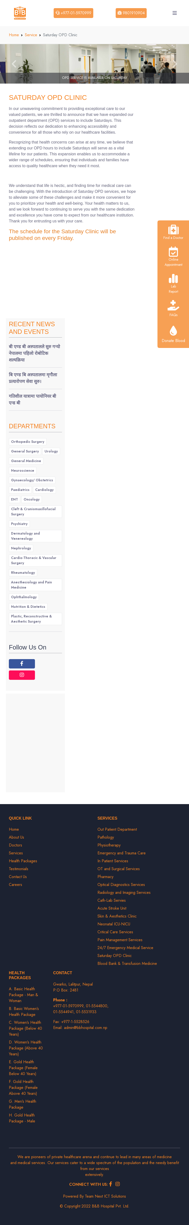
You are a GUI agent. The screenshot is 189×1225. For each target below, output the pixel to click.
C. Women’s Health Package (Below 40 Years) (25, 1028)
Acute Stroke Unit (111, 908)
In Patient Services (112, 861)
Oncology (32, 499)
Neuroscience (22, 470)
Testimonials (18, 869)
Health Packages (23, 861)
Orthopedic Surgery (27, 441)
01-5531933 (86, 1012)
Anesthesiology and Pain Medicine (31, 585)
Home (14, 35)
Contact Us (18, 877)
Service (31, 35)
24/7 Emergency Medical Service (125, 948)
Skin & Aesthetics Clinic (117, 916)
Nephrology (21, 548)
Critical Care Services (115, 932)
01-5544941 (63, 1012)
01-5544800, (97, 1006)
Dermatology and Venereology (25, 536)
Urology (51, 451)
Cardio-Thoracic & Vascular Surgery (33, 560)
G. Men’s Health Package (22, 1104)
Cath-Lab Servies (111, 900)
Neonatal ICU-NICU (113, 924)
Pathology (105, 837)
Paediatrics (20, 489)
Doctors (15, 845)
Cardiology (44, 489)
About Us (16, 837)
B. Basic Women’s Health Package (24, 1011)
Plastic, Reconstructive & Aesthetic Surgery (31, 619)
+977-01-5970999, (69, 1006)
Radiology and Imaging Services (124, 892)
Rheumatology (23, 572)
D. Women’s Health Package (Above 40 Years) (26, 1048)
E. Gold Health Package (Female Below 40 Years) (23, 1068)
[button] (14, 64)
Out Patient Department (117, 829)
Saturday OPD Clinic (48, 97)
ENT (14, 499)
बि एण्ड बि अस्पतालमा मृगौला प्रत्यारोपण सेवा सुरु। (33, 378)
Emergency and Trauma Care (121, 853)
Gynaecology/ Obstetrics (32, 480)
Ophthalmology (24, 596)
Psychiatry (19, 523)
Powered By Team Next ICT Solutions (94, 1196)
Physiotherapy (109, 845)
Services (16, 853)
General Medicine (26, 460)
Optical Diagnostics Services (121, 884)
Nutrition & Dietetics (28, 606)
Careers (15, 884)
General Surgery (25, 451)
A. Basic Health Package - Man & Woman (23, 995)
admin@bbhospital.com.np (85, 1027)
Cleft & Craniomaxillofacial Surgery (33, 511)
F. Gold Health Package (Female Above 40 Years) (23, 1087)
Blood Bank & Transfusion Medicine (127, 963)
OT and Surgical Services (118, 869)
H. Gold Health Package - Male (22, 1118)
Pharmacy (105, 877)
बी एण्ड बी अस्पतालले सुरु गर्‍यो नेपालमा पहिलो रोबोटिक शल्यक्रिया (34, 353)
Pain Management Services (119, 940)
